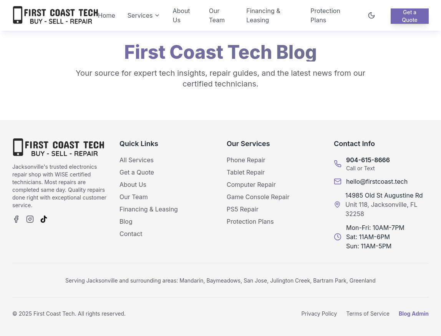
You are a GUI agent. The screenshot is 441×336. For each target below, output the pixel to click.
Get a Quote (410, 16)
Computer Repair (251, 184)
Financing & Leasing (263, 15)
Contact (130, 234)
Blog (126, 221)
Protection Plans (325, 15)
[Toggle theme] (371, 15)
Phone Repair (246, 160)
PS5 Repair (243, 209)
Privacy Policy (319, 313)
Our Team (217, 15)
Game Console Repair (258, 197)
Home (106, 15)
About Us (181, 15)
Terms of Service (368, 313)
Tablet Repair (246, 172)
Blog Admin (414, 313)
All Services (136, 160)
